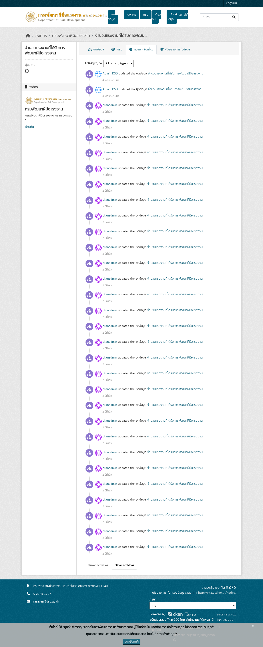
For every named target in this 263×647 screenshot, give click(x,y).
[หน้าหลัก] (28, 36)
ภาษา (153, 599)
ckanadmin (110, 105)
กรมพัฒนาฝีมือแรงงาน (71, 36)
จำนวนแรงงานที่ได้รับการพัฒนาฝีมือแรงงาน (175, 73)
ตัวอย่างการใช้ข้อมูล (177, 17)
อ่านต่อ (29, 127)
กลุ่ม (145, 14)
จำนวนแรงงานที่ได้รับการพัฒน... (121, 36)
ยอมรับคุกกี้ (131, 641)
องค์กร (131, 14)
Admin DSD (110, 73)
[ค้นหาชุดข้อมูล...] (219, 17)
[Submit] (234, 17)
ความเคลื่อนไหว (141, 49)
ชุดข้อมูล (111, 17)
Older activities (124, 565)
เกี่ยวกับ (156, 17)
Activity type (93, 63)
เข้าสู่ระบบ (231, 3)
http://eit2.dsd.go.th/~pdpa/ (217, 593)
